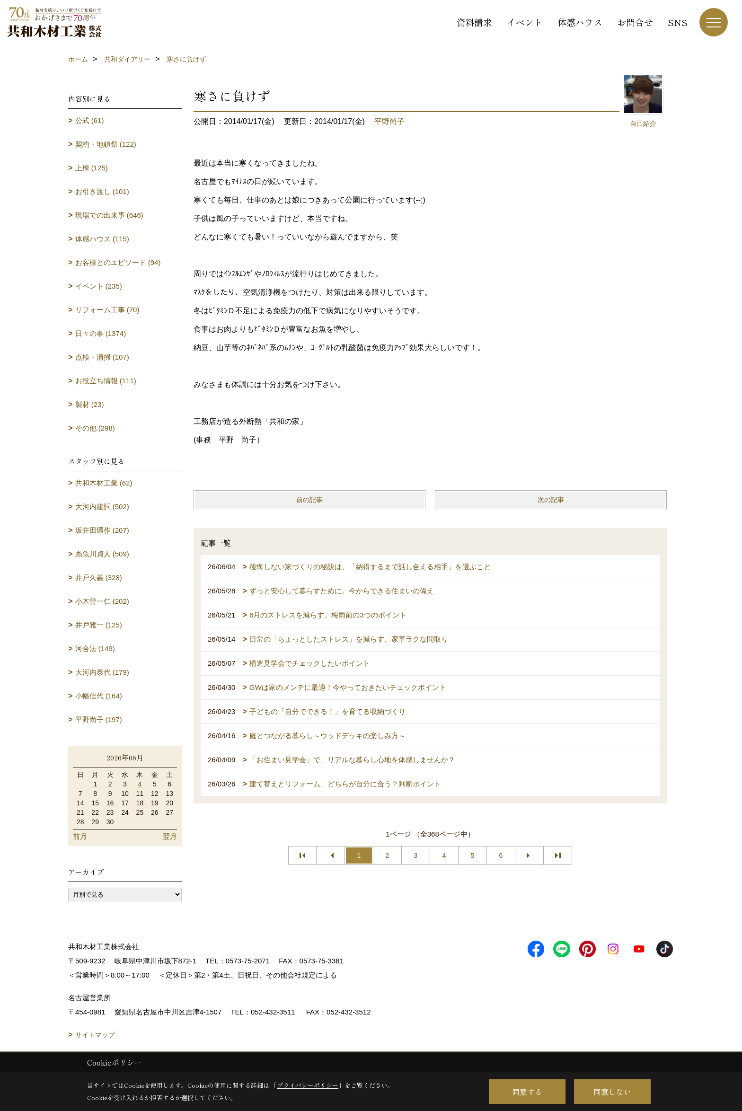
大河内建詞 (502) (102, 507)
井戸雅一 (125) (98, 625)
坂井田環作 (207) (102, 530)
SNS (678, 22)
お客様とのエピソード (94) (118, 262)
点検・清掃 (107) (102, 357)
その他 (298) (95, 428)
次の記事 (551, 499)
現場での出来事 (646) (109, 215)
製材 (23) (89, 404)
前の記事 (309, 499)
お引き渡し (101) (102, 191)
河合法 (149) (95, 648)
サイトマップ (95, 1035)
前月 (80, 836)
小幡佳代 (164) (98, 696)
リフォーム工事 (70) (107, 310)
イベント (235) (98, 286)
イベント (525, 22)
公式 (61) (89, 120)
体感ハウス (579, 22)
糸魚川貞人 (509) (102, 554)
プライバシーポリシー (307, 1085)
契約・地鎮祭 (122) (105, 144)
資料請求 (474, 22)
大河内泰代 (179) (102, 672)
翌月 (170, 836)
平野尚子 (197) (98, 719)
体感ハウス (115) (102, 239)
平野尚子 (389, 121)
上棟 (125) (91, 168)
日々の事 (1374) (100, 333)
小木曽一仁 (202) (102, 601)
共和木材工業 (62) (103, 483)
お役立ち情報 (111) (105, 381)
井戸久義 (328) (98, 577)
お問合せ (635, 22)
